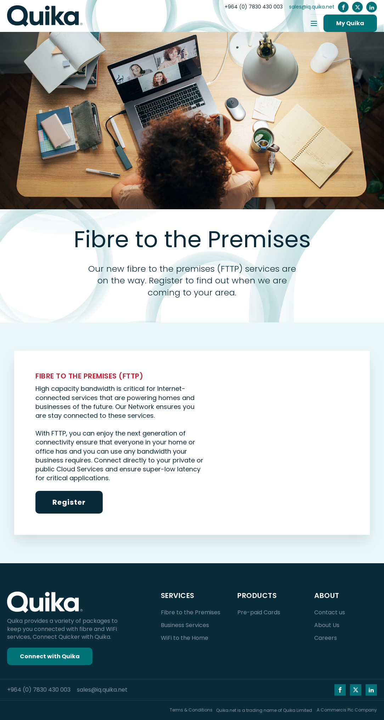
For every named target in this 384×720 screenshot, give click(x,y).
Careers (325, 638)
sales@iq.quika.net (311, 7)
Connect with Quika (50, 656)
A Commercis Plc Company (347, 710)
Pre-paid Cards (258, 612)
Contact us (329, 612)
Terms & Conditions (191, 710)
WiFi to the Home (184, 638)
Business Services (185, 625)
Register (69, 502)
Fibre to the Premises (190, 612)
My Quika (350, 23)
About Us (326, 625)
